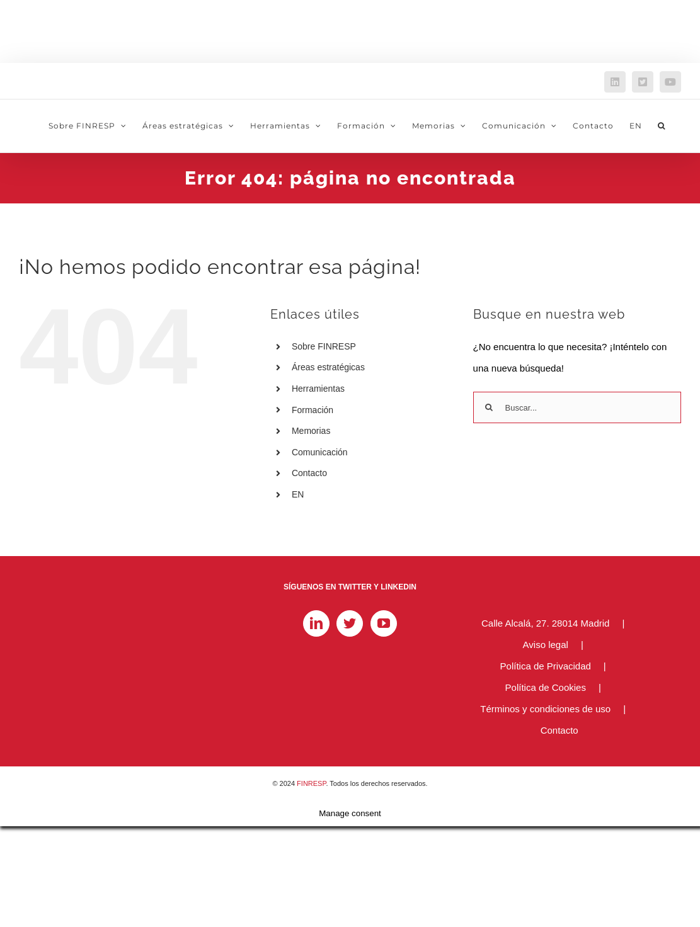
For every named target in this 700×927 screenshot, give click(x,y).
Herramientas (318, 389)
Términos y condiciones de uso (545, 708)
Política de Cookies (545, 687)
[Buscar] (489, 407)
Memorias (311, 431)
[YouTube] (383, 623)
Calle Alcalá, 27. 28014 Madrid (545, 623)
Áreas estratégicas (328, 367)
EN (298, 494)
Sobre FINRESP (324, 346)
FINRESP (311, 783)
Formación (312, 410)
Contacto (309, 473)
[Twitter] (349, 623)
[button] (661, 126)
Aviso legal (545, 644)
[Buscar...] (577, 407)
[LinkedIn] (316, 623)
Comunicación (320, 452)
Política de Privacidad (545, 666)
